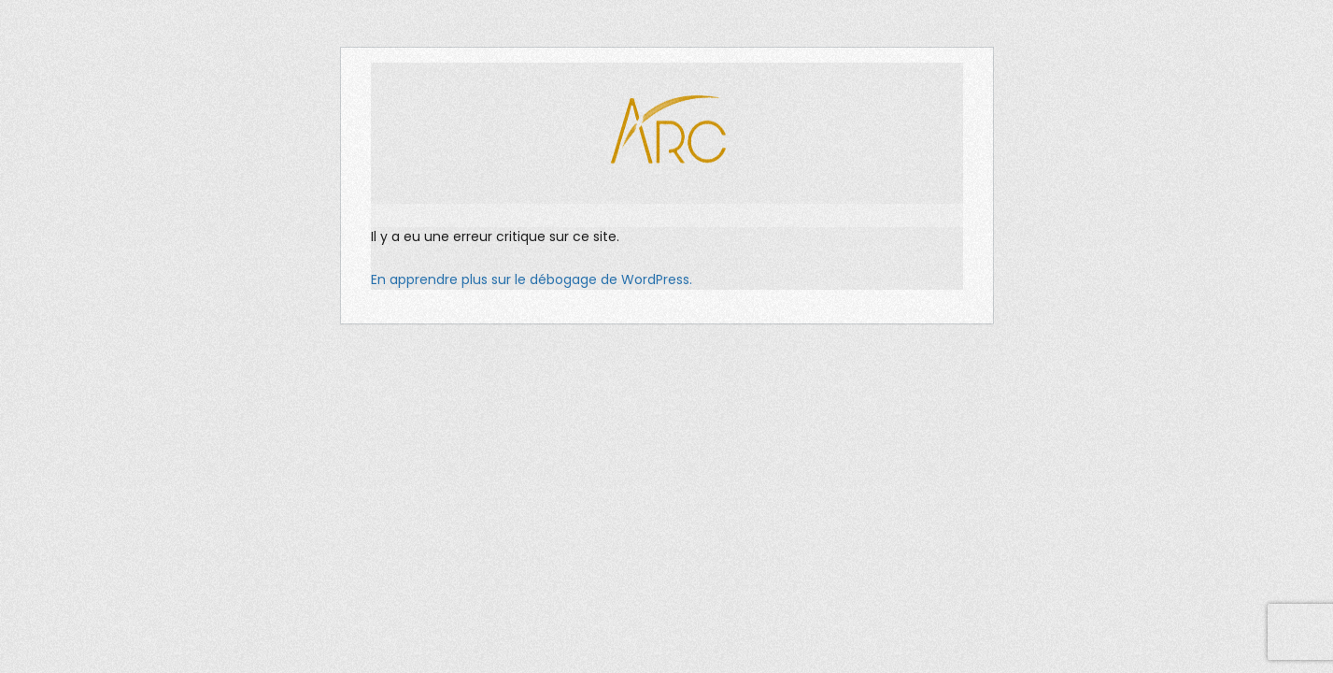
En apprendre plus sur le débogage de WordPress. (531, 279)
